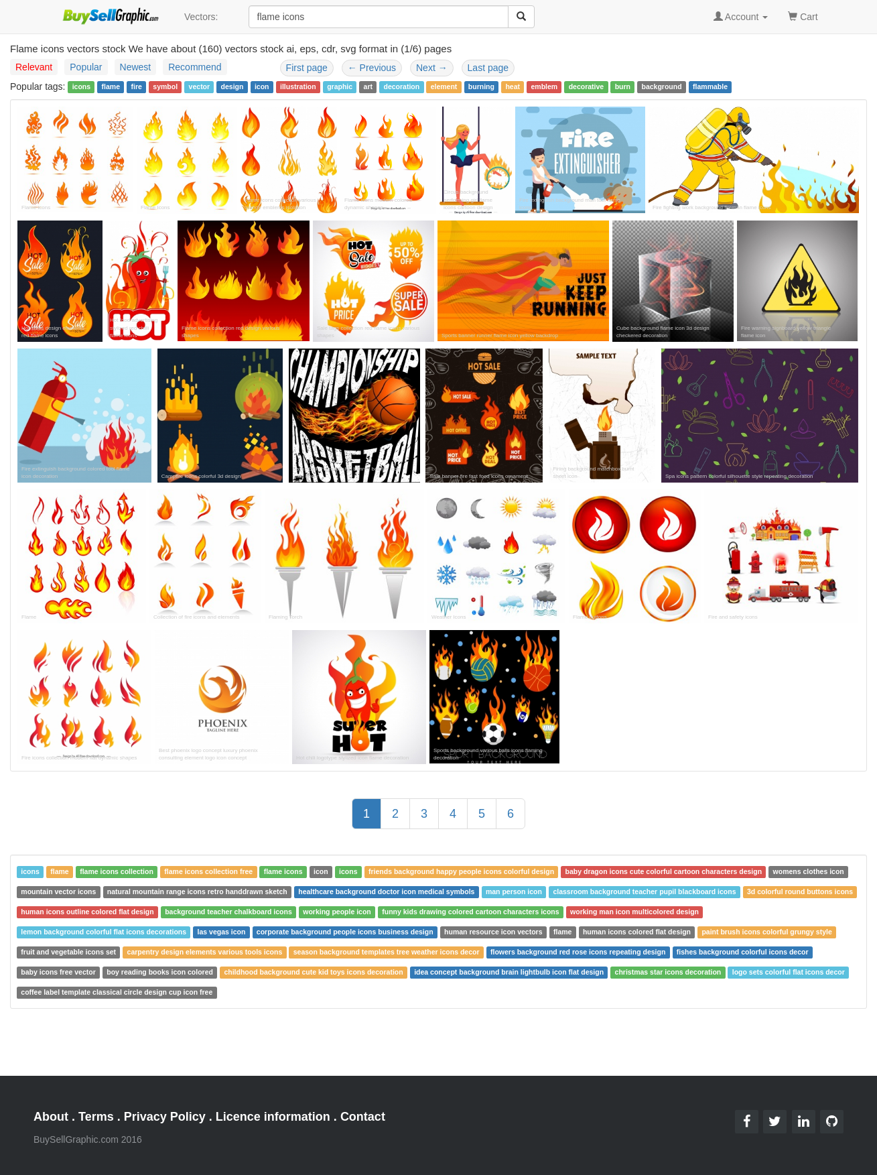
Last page (488, 67)
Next (432, 67)
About (50, 1116)
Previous (372, 67)
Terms (96, 1116)
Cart (802, 15)
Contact (362, 1116)
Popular (86, 67)
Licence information (273, 1116)
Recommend (194, 67)
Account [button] (741, 16)
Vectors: (201, 16)
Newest (135, 67)
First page (307, 67)
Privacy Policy (165, 1116)
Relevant (33, 67)
